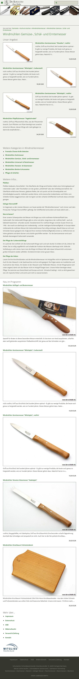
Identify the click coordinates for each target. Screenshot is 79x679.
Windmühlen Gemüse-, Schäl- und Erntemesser (22, 159)
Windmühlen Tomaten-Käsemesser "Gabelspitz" (20, 480)
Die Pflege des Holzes (10, 256)
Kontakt (8, 638)
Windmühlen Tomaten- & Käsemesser (18, 166)
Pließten (6, 183)
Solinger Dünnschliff (10, 204)
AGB (6, 625)
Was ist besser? (8, 214)
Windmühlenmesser (39, 28)
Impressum (9, 616)
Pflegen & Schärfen (12, 173)
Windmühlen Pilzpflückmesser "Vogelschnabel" (20, 118)
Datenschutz (9, 620)
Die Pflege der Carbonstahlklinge (14, 240)
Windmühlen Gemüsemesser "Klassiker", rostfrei (52, 43)
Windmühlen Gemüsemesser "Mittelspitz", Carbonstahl (23, 68)
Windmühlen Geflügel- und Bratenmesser (18, 285)
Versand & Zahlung (12, 633)
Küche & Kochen (25, 28)
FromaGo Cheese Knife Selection (17, 151)
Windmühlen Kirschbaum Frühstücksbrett (18, 545)
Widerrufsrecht (10, 629)
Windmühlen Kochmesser (14, 155)
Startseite (15, 28)
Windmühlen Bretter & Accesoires (17, 169)
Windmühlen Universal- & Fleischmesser (19, 162)
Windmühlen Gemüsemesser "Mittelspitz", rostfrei (53, 93)
